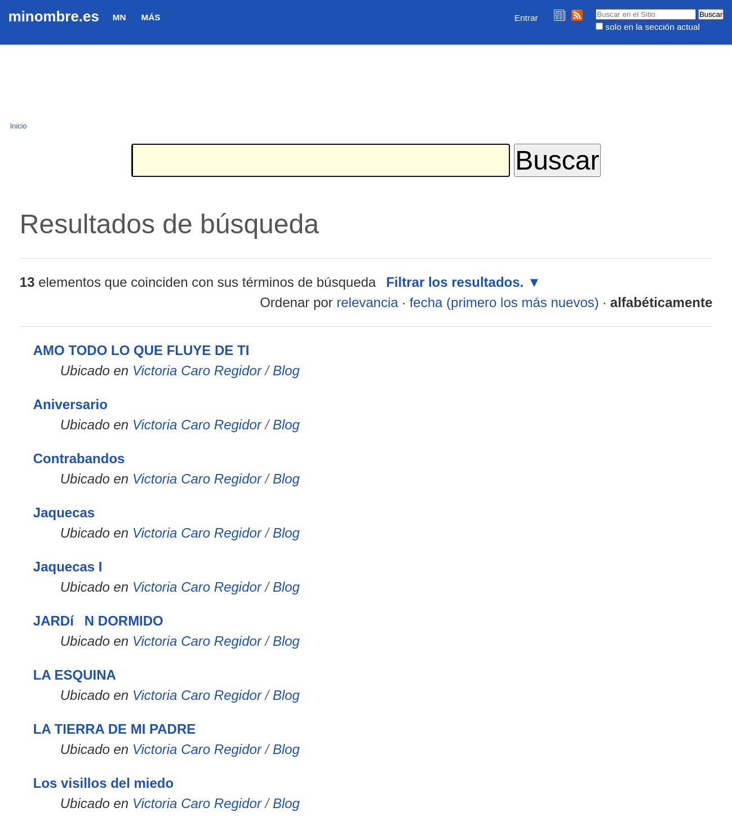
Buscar (595, 8)
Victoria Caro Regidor (196, 370)
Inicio (18, 126)
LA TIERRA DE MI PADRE (114, 729)
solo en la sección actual (653, 27)
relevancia (367, 302)
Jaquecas (64, 512)
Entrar (526, 18)
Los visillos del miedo (103, 783)
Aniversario (70, 404)
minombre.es (53, 16)
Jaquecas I (68, 566)
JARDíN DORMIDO (98, 620)
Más (150, 17)
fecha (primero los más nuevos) (504, 302)
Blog (286, 370)
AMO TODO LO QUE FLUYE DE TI (141, 350)
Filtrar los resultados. (455, 282)
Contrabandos (79, 458)
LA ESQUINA (74, 674)
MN (119, 17)
